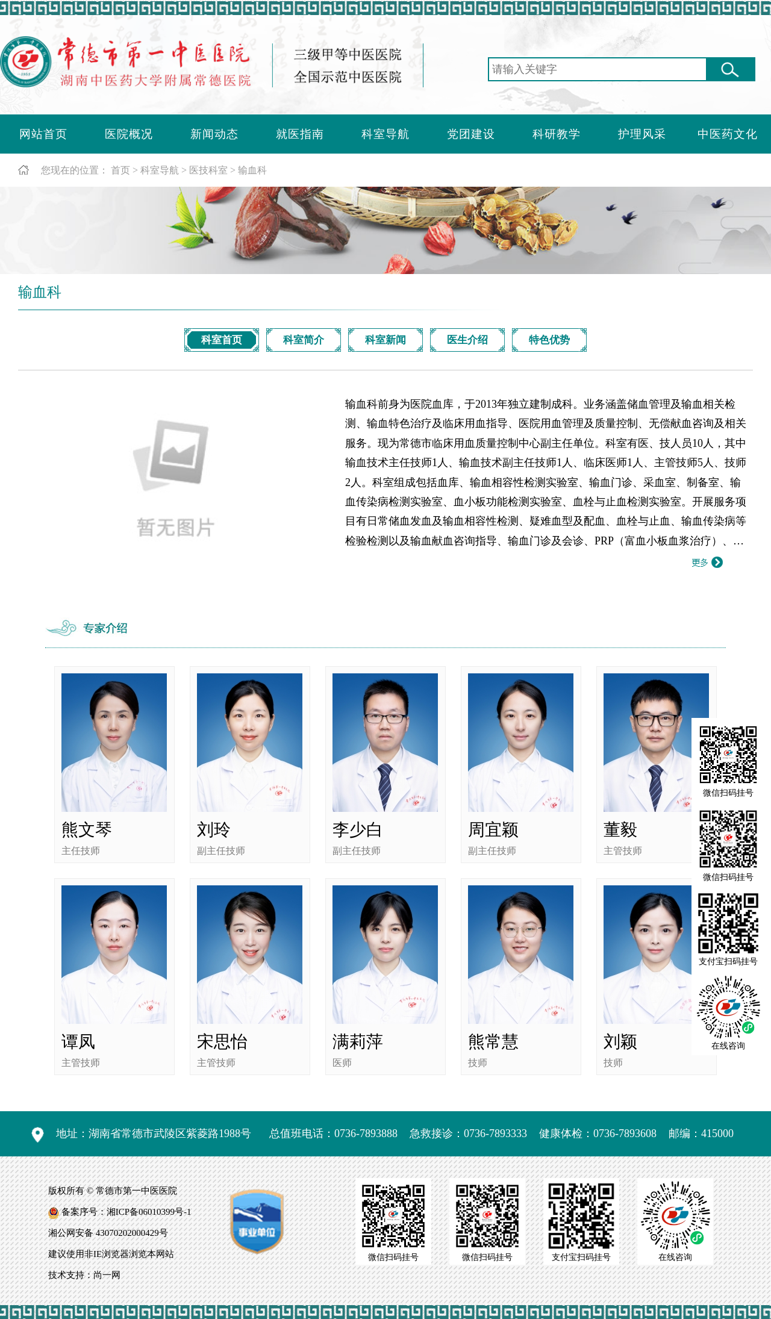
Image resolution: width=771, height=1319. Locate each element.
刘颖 (620, 1041)
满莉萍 (357, 1041)
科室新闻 (385, 340)
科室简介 (303, 340)
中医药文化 (728, 134)
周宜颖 (493, 829)
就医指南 (300, 134)
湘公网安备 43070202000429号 (108, 1233)
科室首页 (221, 340)
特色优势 (549, 340)
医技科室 (208, 170)
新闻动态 (214, 134)
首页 (120, 170)
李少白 (357, 829)
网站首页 (43, 134)
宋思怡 (222, 1041)
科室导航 (385, 134)
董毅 (620, 829)
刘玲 (214, 829)
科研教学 (556, 134)
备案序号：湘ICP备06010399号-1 (126, 1212)
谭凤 (78, 1041)
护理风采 (642, 134)
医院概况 (129, 134)
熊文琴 (86, 829)
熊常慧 (493, 1041)
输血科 (252, 170)
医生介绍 (467, 340)
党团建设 (471, 134)
